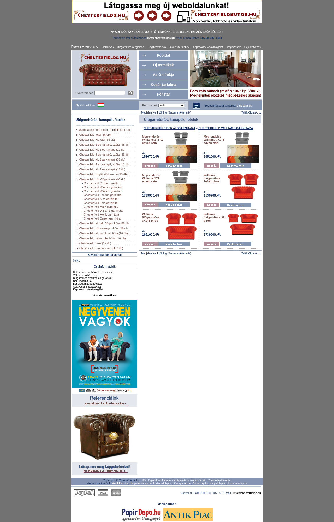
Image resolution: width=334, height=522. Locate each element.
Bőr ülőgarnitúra (82, 281)
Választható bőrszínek (86, 275)
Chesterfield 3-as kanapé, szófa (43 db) (104, 154)
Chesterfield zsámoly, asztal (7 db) (101, 248)
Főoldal (163, 55)
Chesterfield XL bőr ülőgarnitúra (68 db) (104, 223)
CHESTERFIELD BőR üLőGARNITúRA (169, 128)
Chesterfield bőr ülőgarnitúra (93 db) (102, 179)
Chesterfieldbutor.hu (219, 480)
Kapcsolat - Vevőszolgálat (208, 47)
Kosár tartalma (163, 84)
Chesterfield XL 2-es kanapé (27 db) (102, 149)
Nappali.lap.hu (218, 483)
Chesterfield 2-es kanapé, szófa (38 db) (104, 144)
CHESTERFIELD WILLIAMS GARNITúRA (225, 128)
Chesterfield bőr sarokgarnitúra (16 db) (104, 228)
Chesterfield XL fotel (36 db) (97, 139)
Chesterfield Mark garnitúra (101, 206)
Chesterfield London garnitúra (103, 195)
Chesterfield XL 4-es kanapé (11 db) (102, 169)
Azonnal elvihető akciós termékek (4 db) (104, 129)
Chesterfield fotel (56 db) (95, 134)
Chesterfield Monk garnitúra (101, 214)
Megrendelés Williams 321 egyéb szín (151, 178)
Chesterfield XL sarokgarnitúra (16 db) (103, 233)
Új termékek (163, 65)
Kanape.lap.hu (182, 483)
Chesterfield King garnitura (101, 198)
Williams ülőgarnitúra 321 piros (215, 217)
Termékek (108, 47)
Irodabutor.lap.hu (238, 483)
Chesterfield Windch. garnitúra (103, 191)
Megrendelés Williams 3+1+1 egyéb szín (214, 139)
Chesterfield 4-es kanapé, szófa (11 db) (104, 164)
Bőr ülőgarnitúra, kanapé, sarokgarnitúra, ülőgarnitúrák (173, 480)
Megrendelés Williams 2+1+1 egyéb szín (152, 139)
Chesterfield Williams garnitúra (103, 210)
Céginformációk (157, 47)
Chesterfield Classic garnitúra (102, 183)
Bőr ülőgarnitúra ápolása (87, 283)
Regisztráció (234, 47)
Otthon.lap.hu (200, 483)
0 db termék (244, 105)
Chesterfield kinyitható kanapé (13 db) (103, 174)
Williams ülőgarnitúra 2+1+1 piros (212, 178)
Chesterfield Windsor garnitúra (103, 187)
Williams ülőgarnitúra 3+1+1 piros (150, 217)
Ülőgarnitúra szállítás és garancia (92, 278)
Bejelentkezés (252, 47)
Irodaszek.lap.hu (162, 483)
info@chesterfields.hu (247, 492)
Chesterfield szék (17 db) (95, 243)
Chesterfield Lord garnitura (101, 202)
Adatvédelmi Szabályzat (87, 286)
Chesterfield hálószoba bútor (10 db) (102, 238)
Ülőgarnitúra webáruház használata (93, 272)
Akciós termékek (179, 47)
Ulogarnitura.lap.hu (141, 483)
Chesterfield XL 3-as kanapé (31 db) (102, 159)
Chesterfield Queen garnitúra (102, 218)
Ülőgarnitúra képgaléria (130, 47)
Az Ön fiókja (163, 75)
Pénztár (163, 94)
